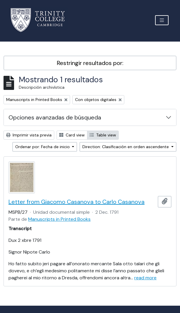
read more (145, 278)
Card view (72, 135)
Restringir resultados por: (90, 63)
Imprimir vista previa (29, 135)
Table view (103, 135)
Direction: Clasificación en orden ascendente (126, 146)
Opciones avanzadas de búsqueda (55, 117)
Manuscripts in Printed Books (59, 219)
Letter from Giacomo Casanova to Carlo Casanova (77, 201)
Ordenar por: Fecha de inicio (43, 146)
